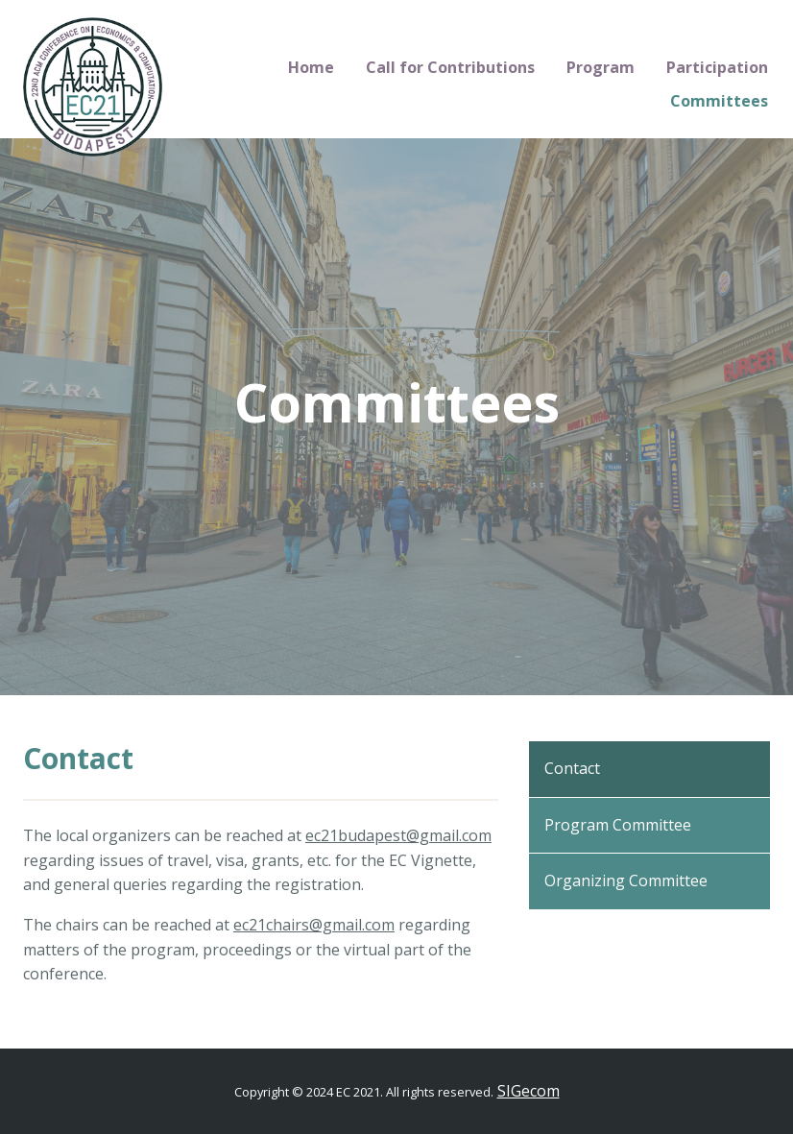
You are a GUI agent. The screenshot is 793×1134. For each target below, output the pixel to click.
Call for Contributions (450, 67)
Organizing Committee (626, 880)
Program (600, 67)
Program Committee (617, 824)
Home (311, 67)
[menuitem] (311, 67)
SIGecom (528, 1090)
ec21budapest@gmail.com (398, 835)
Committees (719, 100)
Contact (572, 768)
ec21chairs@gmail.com (314, 924)
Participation (717, 67)
